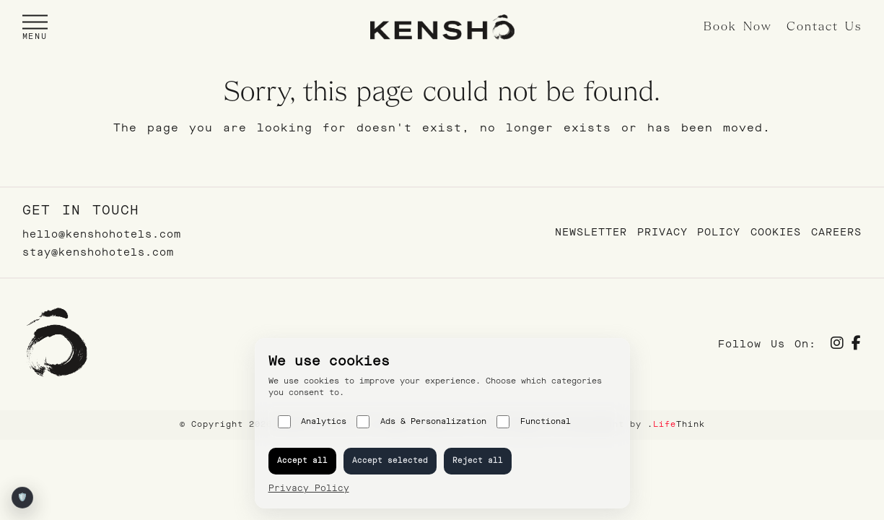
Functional (533, 421)
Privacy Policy (688, 232)
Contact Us (824, 27)
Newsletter (591, 232)
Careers (836, 232)
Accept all (302, 460)
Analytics (312, 421)
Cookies (775, 232)
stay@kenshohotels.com (98, 252)
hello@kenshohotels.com (101, 234)
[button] (35, 27)
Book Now (738, 27)
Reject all (477, 460)
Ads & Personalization (421, 421)
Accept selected (390, 460)
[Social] (837, 345)
